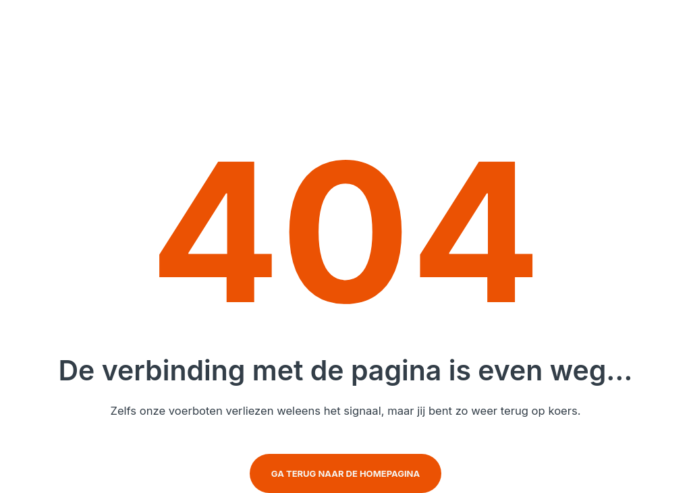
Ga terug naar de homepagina (345, 473)
